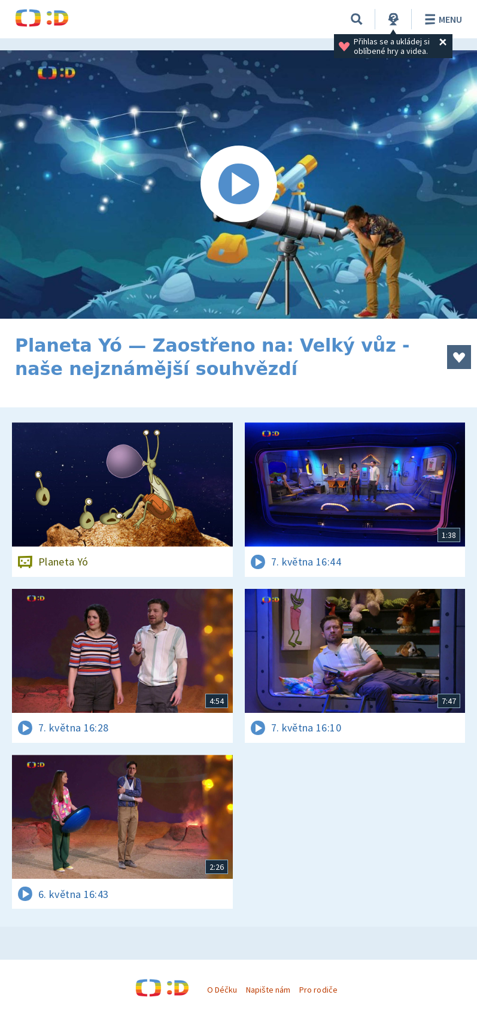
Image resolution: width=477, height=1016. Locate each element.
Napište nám (268, 989)
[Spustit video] (238, 184)
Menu (441, 19)
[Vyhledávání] (357, 19)
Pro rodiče (318, 989)
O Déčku (222, 989)
